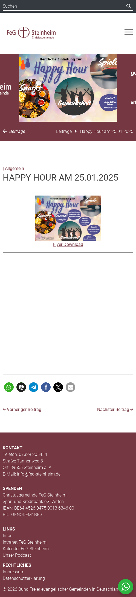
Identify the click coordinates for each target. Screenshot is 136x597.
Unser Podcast (17, 555)
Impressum (13, 571)
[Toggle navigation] (128, 32)
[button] (9, 387)
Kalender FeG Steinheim (26, 548)
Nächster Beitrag (115, 409)
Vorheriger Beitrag (22, 409)
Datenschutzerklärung (24, 578)
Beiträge (14, 131)
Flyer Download (68, 244)
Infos (7, 535)
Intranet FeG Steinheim (25, 542)
